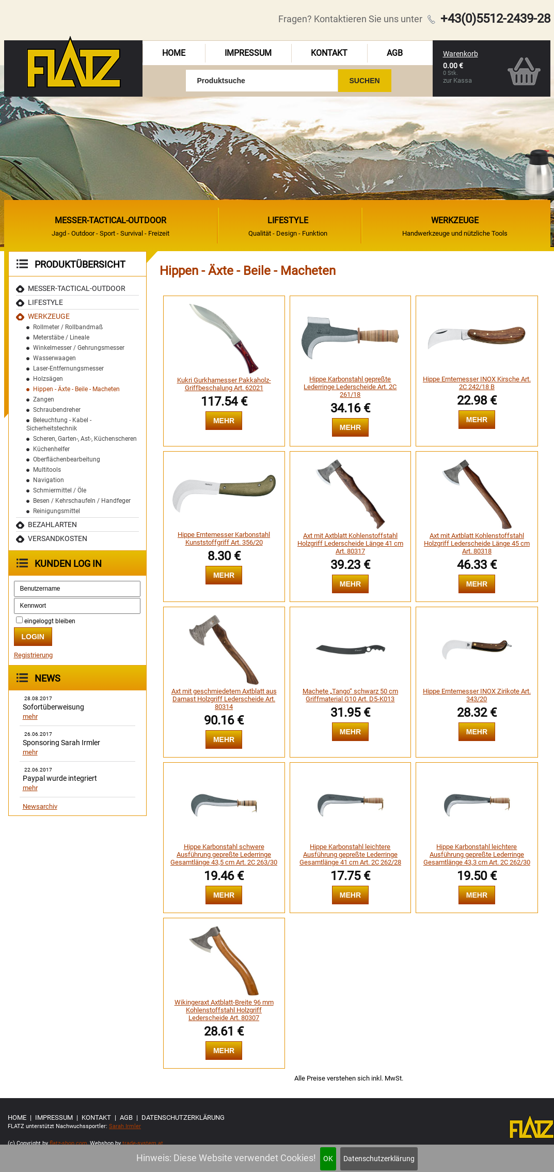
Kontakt (329, 53)
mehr (30, 716)
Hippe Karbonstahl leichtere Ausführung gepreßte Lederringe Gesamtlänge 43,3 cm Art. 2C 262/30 (476, 854)
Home (173, 53)
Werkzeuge (49, 316)
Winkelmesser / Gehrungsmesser (78, 347)
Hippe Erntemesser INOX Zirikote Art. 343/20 (477, 695)
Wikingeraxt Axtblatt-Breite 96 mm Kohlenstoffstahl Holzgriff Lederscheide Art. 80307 (224, 1010)
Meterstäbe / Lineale (61, 337)
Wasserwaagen (54, 358)
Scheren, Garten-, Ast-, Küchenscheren (85, 438)
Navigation (48, 480)
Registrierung (33, 655)
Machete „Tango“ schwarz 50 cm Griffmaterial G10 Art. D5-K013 (350, 695)
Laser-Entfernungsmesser (68, 368)
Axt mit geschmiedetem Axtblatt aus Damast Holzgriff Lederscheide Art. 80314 (224, 699)
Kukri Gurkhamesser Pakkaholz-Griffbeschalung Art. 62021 (224, 384)
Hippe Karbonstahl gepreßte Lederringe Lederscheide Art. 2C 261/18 (350, 386)
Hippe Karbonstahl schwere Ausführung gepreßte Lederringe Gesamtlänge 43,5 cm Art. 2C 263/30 (223, 854)
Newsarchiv (40, 806)
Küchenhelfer (51, 449)
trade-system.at (142, 1143)
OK (328, 1158)
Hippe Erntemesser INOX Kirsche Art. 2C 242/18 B (477, 383)
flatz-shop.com (68, 1143)
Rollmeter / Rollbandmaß (68, 327)
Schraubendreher (57, 409)
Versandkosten (57, 538)
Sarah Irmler (125, 1126)
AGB (395, 53)
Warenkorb (460, 54)
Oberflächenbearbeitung (66, 459)
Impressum (248, 53)
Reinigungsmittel (56, 511)
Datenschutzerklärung (379, 1158)
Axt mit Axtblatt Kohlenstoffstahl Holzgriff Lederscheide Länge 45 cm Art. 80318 (477, 543)
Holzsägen (48, 378)
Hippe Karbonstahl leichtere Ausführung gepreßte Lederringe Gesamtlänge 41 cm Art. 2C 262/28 (350, 854)
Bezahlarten (52, 524)
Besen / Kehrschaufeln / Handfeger (82, 500)
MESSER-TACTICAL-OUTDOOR (76, 288)
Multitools (47, 469)
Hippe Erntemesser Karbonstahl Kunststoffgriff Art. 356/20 (224, 538)
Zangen (43, 399)
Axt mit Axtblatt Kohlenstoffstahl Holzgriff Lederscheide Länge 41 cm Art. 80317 (350, 543)
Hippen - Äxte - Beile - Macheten (76, 389)
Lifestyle (45, 302)
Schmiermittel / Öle (59, 490)
